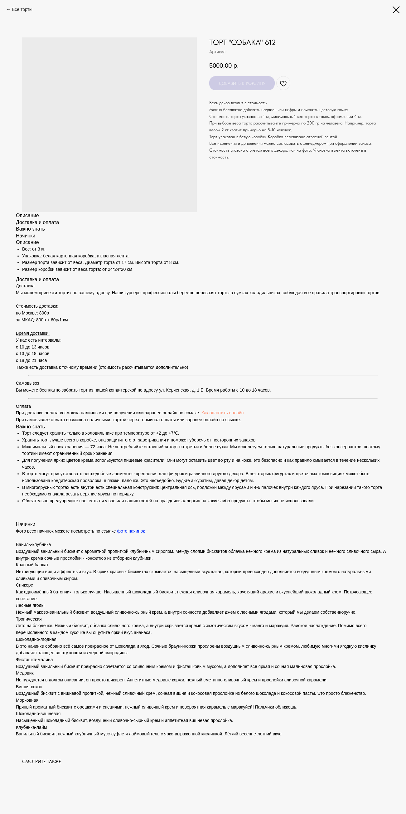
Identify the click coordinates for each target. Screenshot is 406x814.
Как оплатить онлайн (222, 412)
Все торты (22, 9)
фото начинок (131, 531)
